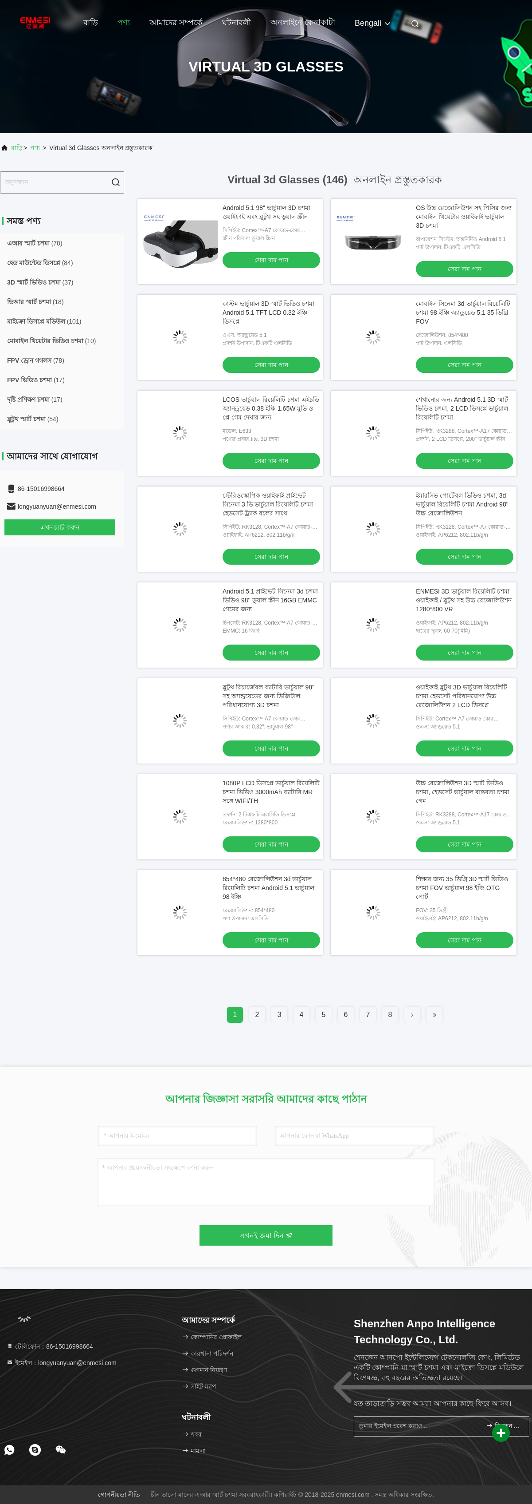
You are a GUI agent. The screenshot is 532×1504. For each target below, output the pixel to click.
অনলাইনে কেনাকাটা (302, 22)
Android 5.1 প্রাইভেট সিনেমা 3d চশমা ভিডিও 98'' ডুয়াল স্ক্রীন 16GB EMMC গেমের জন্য (270, 600)
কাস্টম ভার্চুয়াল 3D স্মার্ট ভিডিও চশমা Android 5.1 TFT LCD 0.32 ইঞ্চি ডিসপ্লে (268, 312)
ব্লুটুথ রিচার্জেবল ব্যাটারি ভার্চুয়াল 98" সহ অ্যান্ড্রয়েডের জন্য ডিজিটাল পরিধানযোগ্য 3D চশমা (268, 696)
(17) (36, 380)
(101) (44, 321)
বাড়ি (90, 22)
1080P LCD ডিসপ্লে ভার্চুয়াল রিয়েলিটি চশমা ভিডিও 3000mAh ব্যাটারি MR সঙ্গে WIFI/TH (271, 792)
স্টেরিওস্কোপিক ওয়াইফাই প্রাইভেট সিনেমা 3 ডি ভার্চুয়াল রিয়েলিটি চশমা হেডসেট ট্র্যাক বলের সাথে (268, 504)
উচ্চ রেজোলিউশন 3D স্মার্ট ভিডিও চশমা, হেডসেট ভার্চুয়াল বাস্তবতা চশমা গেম (462, 792)
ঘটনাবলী (236, 22)
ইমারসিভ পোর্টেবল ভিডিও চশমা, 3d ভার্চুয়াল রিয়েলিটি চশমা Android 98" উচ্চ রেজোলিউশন (462, 504)
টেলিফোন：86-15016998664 (49, 1346)
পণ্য (123, 22)
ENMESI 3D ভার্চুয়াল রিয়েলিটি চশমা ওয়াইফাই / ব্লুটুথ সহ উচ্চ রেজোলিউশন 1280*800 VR (463, 600)
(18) (35, 301)
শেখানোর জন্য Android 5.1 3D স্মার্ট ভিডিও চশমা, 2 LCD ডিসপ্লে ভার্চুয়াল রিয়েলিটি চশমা (462, 408)
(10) (51, 340)
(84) (40, 262)
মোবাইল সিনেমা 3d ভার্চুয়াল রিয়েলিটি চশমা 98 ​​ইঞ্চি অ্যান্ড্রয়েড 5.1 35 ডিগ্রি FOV (463, 312)
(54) (33, 419)
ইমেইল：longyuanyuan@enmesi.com (61, 1362)
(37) (40, 282)
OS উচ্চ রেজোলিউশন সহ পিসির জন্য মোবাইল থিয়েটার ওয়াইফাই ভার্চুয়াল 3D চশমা (464, 216)
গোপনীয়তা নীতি (119, 1494)
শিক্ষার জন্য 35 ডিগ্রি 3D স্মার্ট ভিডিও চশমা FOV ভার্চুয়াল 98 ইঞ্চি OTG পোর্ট (462, 887)
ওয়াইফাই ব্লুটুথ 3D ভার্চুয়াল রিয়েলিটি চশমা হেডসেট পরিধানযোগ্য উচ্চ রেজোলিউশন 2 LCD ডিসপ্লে (461, 696)
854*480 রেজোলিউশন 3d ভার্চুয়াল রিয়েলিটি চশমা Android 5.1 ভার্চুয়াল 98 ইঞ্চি (268, 887)
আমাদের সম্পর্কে (176, 22)
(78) (35, 243)
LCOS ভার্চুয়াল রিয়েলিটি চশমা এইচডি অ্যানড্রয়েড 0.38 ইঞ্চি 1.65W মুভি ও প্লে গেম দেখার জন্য (271, 408)
